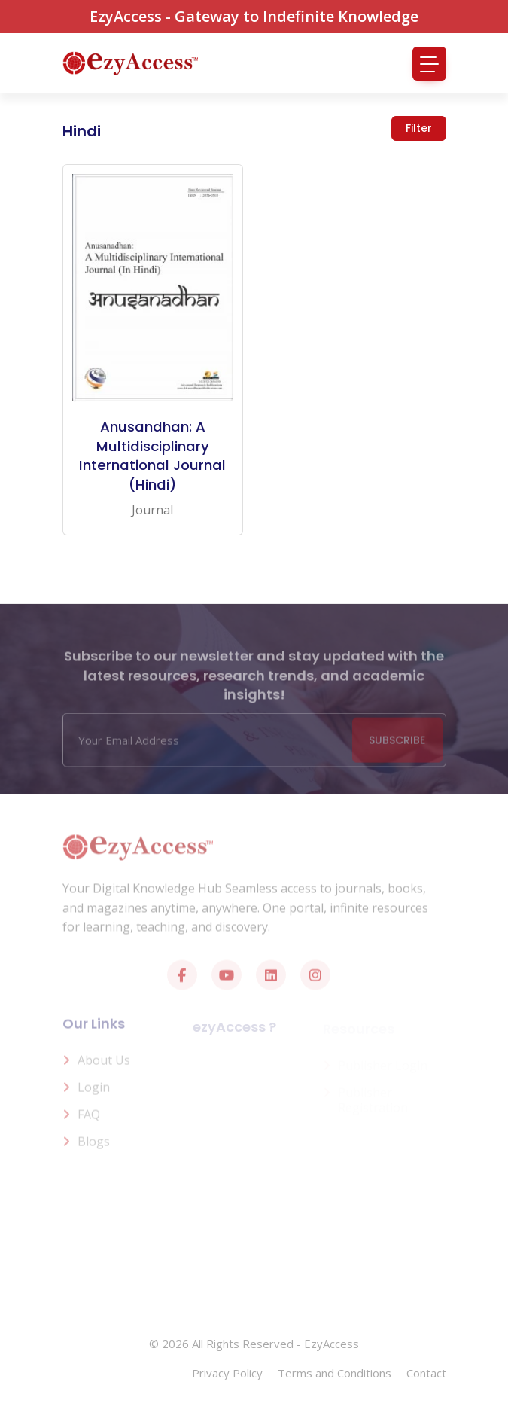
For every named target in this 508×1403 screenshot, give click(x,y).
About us (104, 1064)
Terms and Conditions (334, 1372)
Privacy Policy (227, 1372)
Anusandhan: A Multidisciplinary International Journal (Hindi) (152, 455)
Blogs (94, 1146)
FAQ (89, 1119)
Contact (426, 1372)
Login (94, 1092)
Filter (419, 128)
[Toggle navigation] (429, 64)
